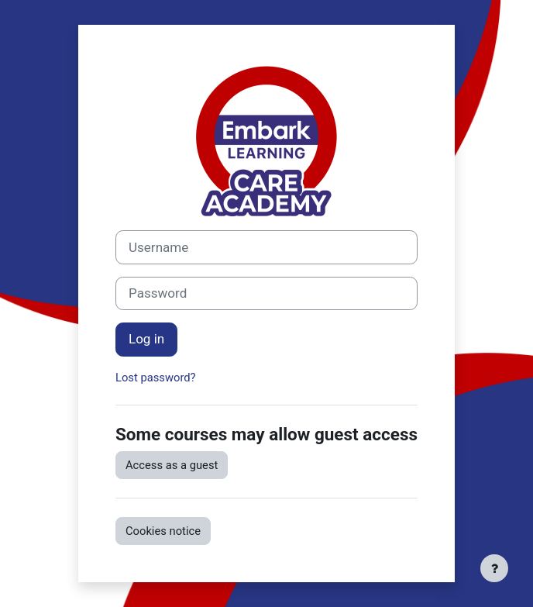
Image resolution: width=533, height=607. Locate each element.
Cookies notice (163, 531)
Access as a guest (172, 465)
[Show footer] (494, 568)
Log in (146, 339)
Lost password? (155, 378)
